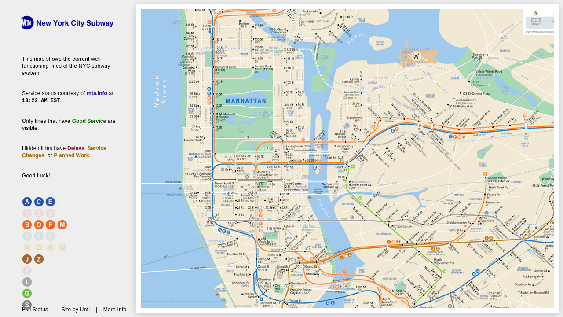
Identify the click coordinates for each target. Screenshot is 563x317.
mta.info (97, 93)
